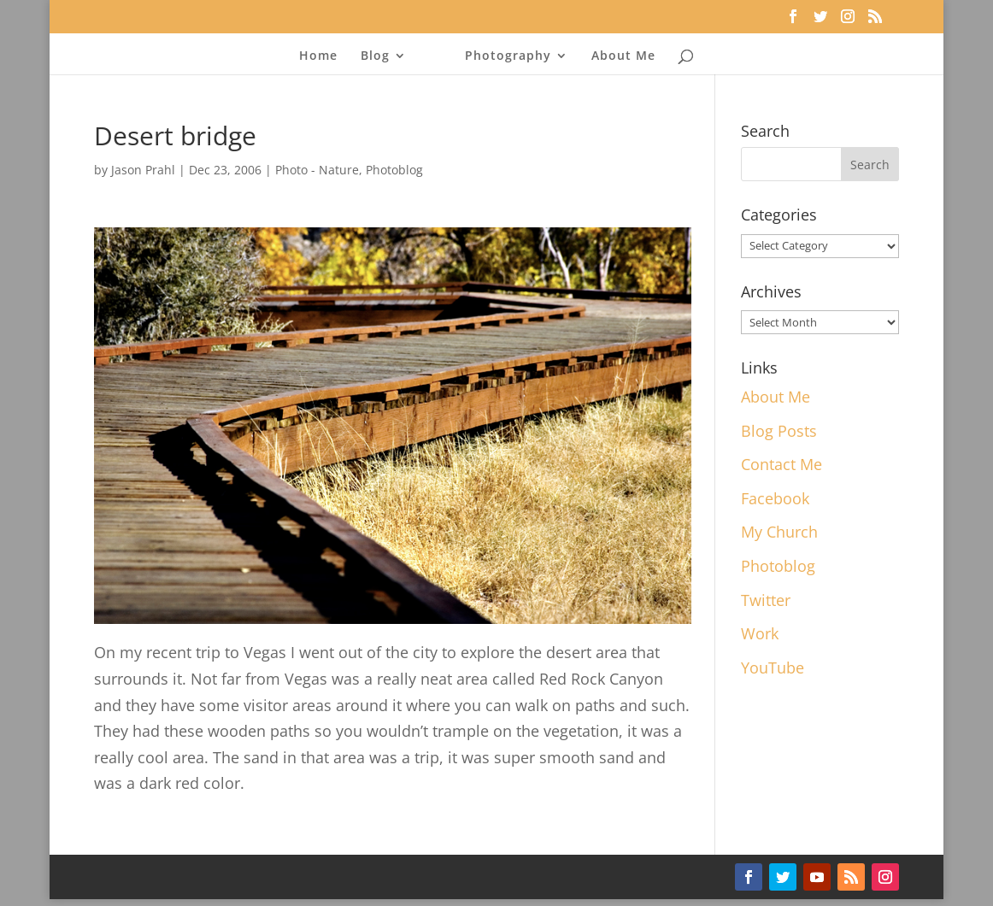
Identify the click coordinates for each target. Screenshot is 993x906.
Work (760, 633)
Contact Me (781, 464)
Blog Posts (779, 431)
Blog (375, 56)
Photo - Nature (317, 170)
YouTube (772, 667)
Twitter (765, 600)
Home (318, 56)
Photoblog (394, 170)
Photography (508, 56)
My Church (779, 531)
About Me (623, 56)
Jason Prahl (143, 170)
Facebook (775, 498)
